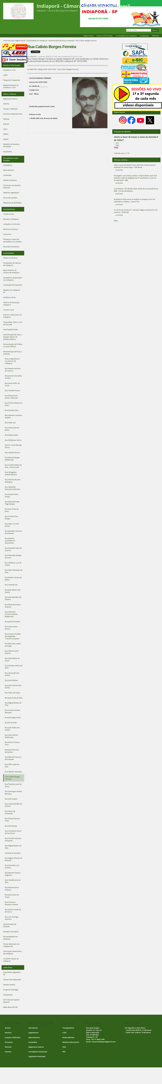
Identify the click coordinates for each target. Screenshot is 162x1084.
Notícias (8, 1047)
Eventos (8, 1051)
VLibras (139, 25)
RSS (63, 1051)
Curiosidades (8, 253)
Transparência (9, 209)
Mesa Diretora (34, 1037)
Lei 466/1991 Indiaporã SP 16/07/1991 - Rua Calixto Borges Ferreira (52, 69)
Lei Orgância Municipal (37, 1051)
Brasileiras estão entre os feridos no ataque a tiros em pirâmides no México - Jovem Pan (136, 202)
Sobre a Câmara (9, 94)
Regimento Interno (36, 1047)
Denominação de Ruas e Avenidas (61, 40)
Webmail (155, 36)
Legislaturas (33, 1032)
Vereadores (33, 1028)
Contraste (147, 25)
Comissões (32, 1042)
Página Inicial (88, 36)
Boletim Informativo (70, 1042)
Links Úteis (7, 967)
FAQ (64, 1047)
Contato (132, 25)
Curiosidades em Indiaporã (126, 36)
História (8, 1032)
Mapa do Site (107, 25)
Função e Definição (12, 1037)
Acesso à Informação (105, 36)
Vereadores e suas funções (10, 159)
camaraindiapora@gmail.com (104, 1042)
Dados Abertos (68, 1037)
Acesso (8, 1028)
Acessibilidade (120, 25)
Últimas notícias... (121, 160)
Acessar (155, 25)
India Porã (33, 56)
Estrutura (9, 1042)
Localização (144, 36)
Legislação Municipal (36, 1056)
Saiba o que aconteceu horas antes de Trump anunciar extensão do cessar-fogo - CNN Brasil (136, 167)
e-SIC (64, 1032)
